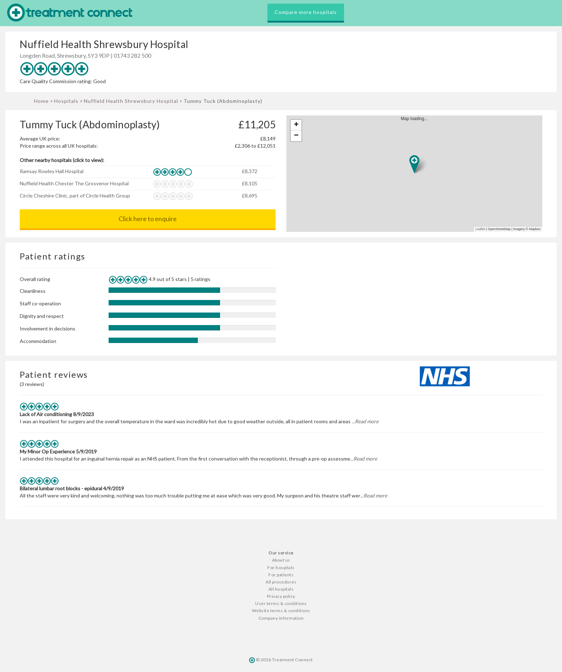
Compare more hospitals (306, 12)
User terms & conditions (281, 603)
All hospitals (281, 589)
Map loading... (417, 173)
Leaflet (480, 229)
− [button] (296, 135)
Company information (281, 618)
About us (281, 560)
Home (41, 101)
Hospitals (66, 101)
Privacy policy (281, 596)
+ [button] (296, 125)
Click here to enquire (148, 219)
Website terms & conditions (281, 610)
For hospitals (281, 567)
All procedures (281, 582)
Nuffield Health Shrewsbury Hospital (131, 101)
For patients (281, 574)
